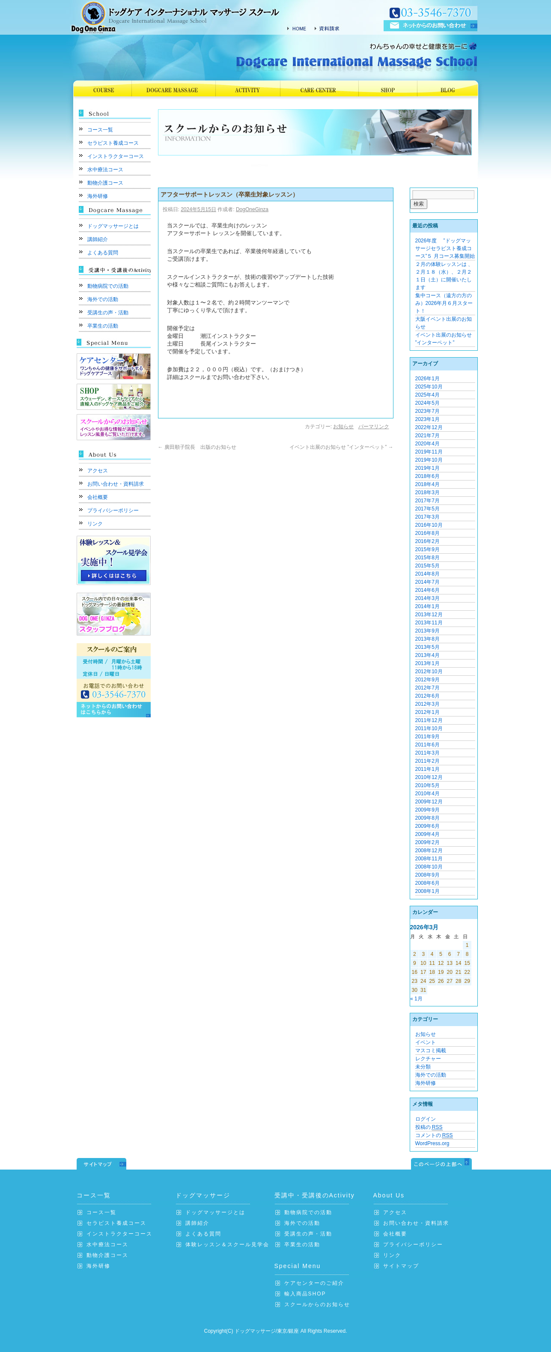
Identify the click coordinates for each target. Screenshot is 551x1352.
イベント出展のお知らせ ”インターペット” (341, 447)
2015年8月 (427, 558)
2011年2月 (427, 761)
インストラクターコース (115, 156)
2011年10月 (429, 728)
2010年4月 (427, 794)
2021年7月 (427, 436)
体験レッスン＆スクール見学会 (227, 1245)
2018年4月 (427, 484)
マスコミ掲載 (430, 1051)
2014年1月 (427, 606)
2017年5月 (427, 509)
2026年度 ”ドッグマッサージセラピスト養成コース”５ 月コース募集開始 (445, 248)
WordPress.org (432, 1143)
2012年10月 (429, 672)
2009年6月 (427, 826)
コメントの (434, 1135)
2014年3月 (427, 598)
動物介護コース (105, 183)
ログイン (425, 1119)
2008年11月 (429, 859)
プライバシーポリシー (113, 510)
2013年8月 (427, 639)
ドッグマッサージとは (113, 226)
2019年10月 (429, 460)
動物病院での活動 (107, 286)
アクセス (97, 471)
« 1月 (416, 999)
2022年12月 (429, 427)
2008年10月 (429, 867)
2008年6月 (427, 883)
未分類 (423, 1067)
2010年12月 (429, 777)
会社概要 (97, 497)
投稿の (429, 1127)
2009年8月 (427, 818)
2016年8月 (427, 533)
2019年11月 (429, 452)
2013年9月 (427, 631)
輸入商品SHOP (305, 1294)
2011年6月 (427, 745)
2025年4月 (427, 395)
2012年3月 (427, 704)
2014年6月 (427, 590)
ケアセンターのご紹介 (314, 1283)
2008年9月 (427, 875)
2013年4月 (427, 655)
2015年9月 (427, 549)
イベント (425, 1042)
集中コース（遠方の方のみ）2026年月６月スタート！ (444, 303)
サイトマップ (401, 1266)
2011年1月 (427, 769)
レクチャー (428, 1059)
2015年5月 (427, 566)
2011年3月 (427, 753)
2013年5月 (427, 647)
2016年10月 (429, 525)
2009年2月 (427, 842)
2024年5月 (427, 403)
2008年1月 (427, 891)
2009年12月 (429, 802)
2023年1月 (427, 419)
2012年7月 (427, 688)
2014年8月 (427, 574)
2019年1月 (427, 468)
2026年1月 (427, 379)
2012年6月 (427, 696)
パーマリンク (373, 427)
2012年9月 (427, 680)
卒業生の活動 (102, 326)
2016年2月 (427, 541)
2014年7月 (427, 582)
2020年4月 (427, 444)
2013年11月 (429, 623)
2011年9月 (427, 737)
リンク (95, 524)
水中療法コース (105, 170)
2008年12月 (429, 851)
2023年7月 (427, 411)
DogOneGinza (252, 209)
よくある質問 (102, 253)
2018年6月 (427, 476)
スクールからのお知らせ (317, 1304)
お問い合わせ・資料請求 (115, 484)
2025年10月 (429, 387)
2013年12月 (429, 615)
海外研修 (97, 196)
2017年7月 (427, 501)
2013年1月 (427, 663)
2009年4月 (427, 834)
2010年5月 (427, 785)
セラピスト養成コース (113, 143)
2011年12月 (429, 720)
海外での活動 (102, 299)
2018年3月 (427, 492)
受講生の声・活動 (107, 313)
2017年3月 (427, 517)
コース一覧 (100, 130)
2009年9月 (427, 810)
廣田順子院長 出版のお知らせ (199, 447)
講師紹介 (97, 239)
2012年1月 (427, 712)
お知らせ (343, 427)
